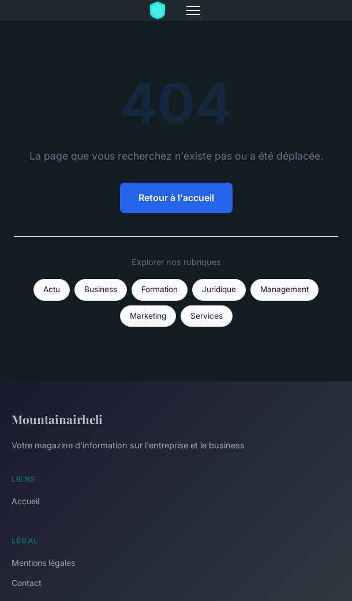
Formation (159, 289)
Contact (27, 583)
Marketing (148, 315)
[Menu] (193, 10)
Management (284, 289)
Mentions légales (43, 563)
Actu (51, 289)
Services (206, 315)
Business (100, 289)
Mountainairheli (57, 419)
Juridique (219, 289)
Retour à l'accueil (176, 197)
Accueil (25, 501)
